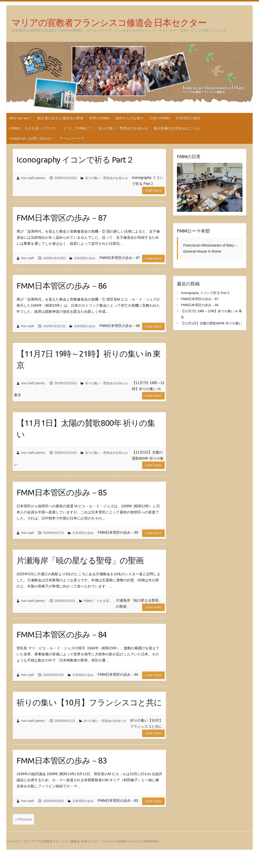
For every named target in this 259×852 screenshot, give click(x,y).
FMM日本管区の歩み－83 (62, 760)
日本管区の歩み (84, 258)
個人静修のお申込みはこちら (177, 128)
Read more (153, 190)
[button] (185, 187)
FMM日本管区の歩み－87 (62, 217)
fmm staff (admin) (33, 178)
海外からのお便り (129, 118)
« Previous (23, 819)
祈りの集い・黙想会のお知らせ (123, 128)
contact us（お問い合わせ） (31, 138)
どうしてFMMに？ (78, 128)
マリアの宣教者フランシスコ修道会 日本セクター (108, 22)
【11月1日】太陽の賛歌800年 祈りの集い (86, 428)
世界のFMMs (99, 118)
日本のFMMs (159, 118)
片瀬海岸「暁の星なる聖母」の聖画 (80, 560)
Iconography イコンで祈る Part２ (75, 159)
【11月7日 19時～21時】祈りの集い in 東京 (89, 359)
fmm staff (27, 258)
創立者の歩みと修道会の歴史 (60, 118)
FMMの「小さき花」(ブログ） (33, 128)
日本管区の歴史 (188, 118)
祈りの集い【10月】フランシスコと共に (89, 702)
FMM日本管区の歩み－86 (62, 285)
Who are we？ (20, 118)
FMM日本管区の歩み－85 (62, 492)
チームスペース (71, 138)
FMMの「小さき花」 (98, 601)
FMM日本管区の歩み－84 (62, 634)
